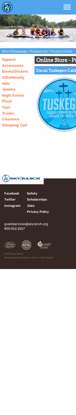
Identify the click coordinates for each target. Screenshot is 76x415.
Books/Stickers (15, 71)
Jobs (31, 206)
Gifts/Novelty (13, 78)
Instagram (12, 206)
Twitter (10, 199)
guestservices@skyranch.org (26, 224)
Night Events (13, 95)
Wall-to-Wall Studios (43, 257)
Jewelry (8, 89)
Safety (32, 193)
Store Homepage (14, 51)
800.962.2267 (14, 229)
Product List (39, 51)
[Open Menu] (67, 7)
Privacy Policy (38, 212)
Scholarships (37, 199)
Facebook (11, 193)
